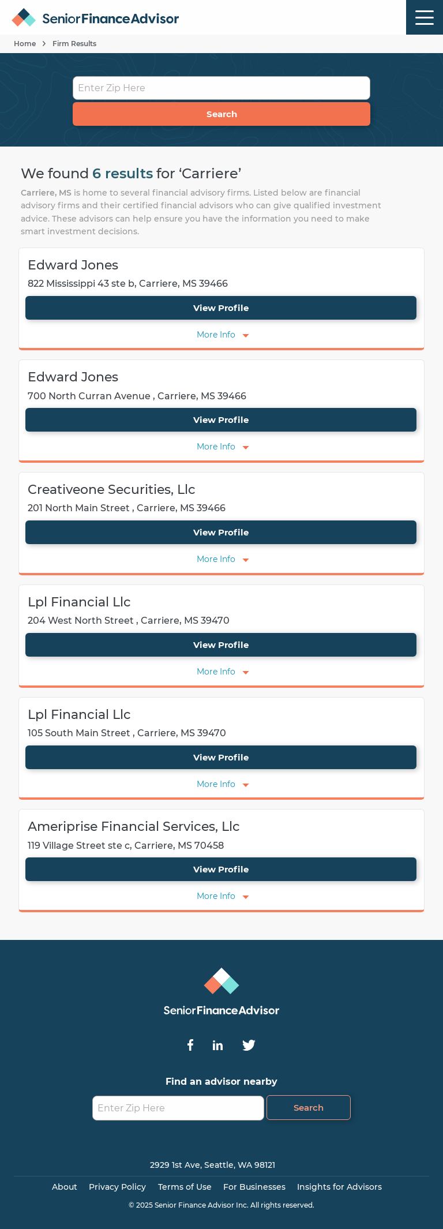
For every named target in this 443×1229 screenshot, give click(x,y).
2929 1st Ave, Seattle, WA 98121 (212, 1165)
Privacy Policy (117, 1187)
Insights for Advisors (339, 1187)
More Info (216, 334)
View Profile (221, 307)
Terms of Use (185, 1187)
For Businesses (254, 1187)
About (64, 1187)
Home (25, 43)
